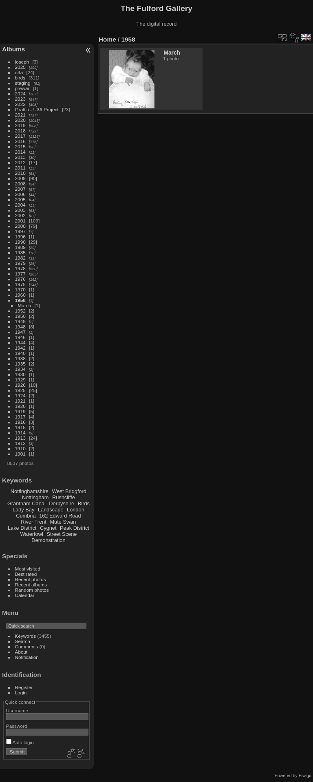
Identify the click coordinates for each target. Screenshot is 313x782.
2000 (20, 226)
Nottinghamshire (29, 491)
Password (16, 726)
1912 (20, 443)
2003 (20, 210)
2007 (20, 189)
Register (24, 687)
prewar (22, 88)
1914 (20, 432)
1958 (20, 300)
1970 (20, 289)
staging (23, 83)
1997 (20, 231)
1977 (20, 273)
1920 (20, 406)
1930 (20, 374)
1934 (20, 369)
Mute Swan (63, 522)
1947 (20, 332)
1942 (20, 347)
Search (22, 641)
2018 (20, 130)
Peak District (74, 528)
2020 (20, 120)
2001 (20, 220)
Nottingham (35, 497)
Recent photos (30, 579)
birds (20, 77)
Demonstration (48, 540)
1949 (20, 321)
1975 (20, 284)
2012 (20, 162)
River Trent (33, 522)
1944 (20, 342)
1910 (20, 448)
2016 (20, 141)
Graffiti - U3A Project (37, 109)
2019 (20, 125)
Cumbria (25, 516)
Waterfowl (31, 534)
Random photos (32, 590)
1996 (20, 236)
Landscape (51, 510)
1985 (20, 252)
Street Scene (61, 534)
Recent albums (31, 584)
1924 (20, 395)
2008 (20, 183)
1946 (20, 337)
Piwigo (305, 775)
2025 (20, 67)
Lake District (22, 528)
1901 (20, 453)
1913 (20, 438)
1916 (20, 422)
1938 (20, 358)
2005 (20, 199)
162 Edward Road (60, 516)
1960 (20, 294)
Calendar (25, 595)
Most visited (27, 568)
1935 (20, 363)
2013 (20, 157)
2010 (20, 173)
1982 (20, 257)
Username (17, 710)
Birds (84, 503)
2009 (20, 178)
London (75, 510)
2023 (20, 98)
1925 (20, 390)
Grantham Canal (26, 503)
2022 (20, 104)
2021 (20, 114)
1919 (20, 411)
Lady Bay (23, 510)
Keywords (25, 636)
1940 (20, 353)
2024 (20, 93)
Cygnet (48, 528)
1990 (20, 242)
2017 (20, 136)
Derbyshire (61, 503)
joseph (22, 61)
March (24, 305)
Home (107, 39)
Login (21, 692)
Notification (27, 657)
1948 (20, 326)
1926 (20, 385)
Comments (26, 646)
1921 (20, 400)
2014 (20, 151)
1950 (20, 316)
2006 (20, 194)
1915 (20, 427)
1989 (20, 247)
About (21, 651)
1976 (20, 279)
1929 (20, 379)
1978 (20, 268)
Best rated (26, 574)
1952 (20, 310)
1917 (20, 416)
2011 (20, 167)
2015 (20, 146)
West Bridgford (69, 491)
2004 (20, 204)
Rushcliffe (63, 497)
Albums (13, 49)
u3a (19, 72)
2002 (20, 215)
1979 (20, 263)
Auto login (20, 742)
